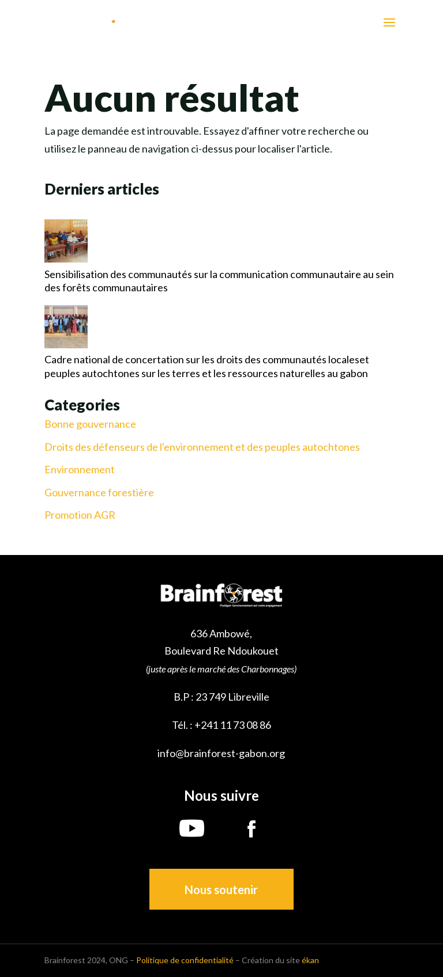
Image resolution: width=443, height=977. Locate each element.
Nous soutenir (221, 889)
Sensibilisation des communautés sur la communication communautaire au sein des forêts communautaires (219, 281)
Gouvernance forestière (99, 492)
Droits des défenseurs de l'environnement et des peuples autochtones (202, 447)
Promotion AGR (79, 515)
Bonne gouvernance (90, 424)
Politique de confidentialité (185, 960)
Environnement (79, 469)
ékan (310, 960)
